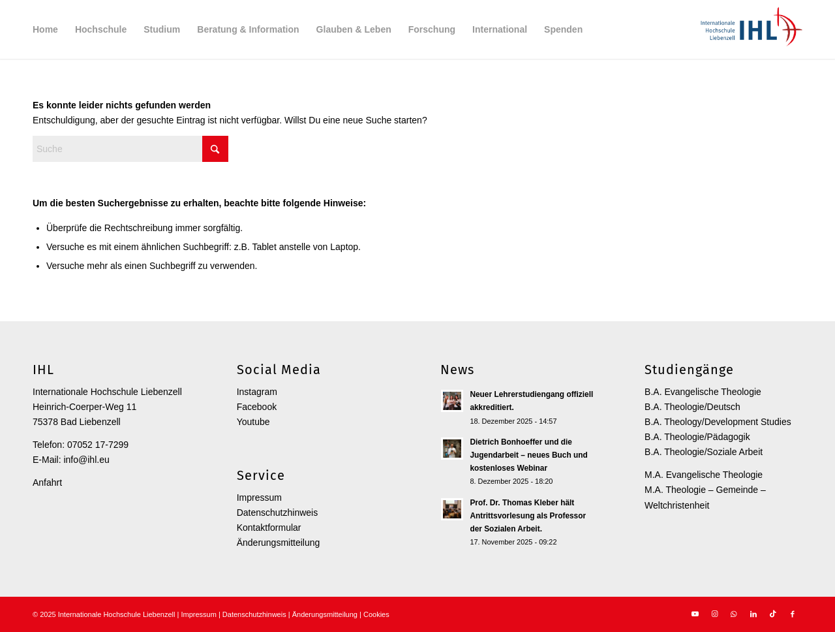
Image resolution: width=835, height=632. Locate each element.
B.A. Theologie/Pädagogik (697, 437)
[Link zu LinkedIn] (753, 614)
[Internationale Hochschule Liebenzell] (749, 29)
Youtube (253, 422)
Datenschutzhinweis (277, 512)
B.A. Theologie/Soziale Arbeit (704, 452)
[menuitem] (45, 29)
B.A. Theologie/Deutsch (692, 407)
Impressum (259, 497)
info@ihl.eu (86, 459)
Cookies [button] (376, 614)
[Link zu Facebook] (792, 614)
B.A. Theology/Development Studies (718, 422)
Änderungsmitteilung (278, 542)
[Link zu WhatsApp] (734, 614)
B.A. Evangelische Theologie (703, 392)
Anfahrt (47, 482)
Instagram (257, 392)
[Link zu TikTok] (773, 614)
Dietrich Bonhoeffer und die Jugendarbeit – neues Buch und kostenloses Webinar (528, 455)
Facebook (257, 407)
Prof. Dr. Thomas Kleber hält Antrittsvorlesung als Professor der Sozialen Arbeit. (528, 515)
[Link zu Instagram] (714, 614)
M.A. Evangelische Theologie (704, 474)
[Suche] (130, 149)
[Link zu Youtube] (695, 614)
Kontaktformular (269, 527)
